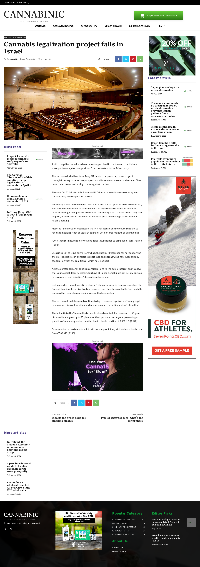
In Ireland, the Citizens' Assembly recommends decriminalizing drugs (18, 447)
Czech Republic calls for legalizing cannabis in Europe (165, 146)
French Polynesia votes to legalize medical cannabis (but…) (166, 538)
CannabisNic (12, 59)
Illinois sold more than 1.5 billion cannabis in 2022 (18, 199)
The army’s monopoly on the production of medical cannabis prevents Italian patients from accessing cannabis (164, 110)
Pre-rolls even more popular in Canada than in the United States (165, 162)
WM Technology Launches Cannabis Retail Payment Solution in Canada (166, 522)
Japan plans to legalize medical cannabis (165, 89)
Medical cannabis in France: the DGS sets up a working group (165, 129)
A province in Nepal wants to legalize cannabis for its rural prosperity (19, 467)
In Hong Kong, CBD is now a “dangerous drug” (19, 215)
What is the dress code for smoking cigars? (69, 419)
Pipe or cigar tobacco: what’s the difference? (122, 419)
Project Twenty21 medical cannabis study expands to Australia (18, 160)
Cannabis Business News (15, 37)
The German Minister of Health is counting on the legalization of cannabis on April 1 (19, 180)
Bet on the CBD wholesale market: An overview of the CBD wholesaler (18, 486)
